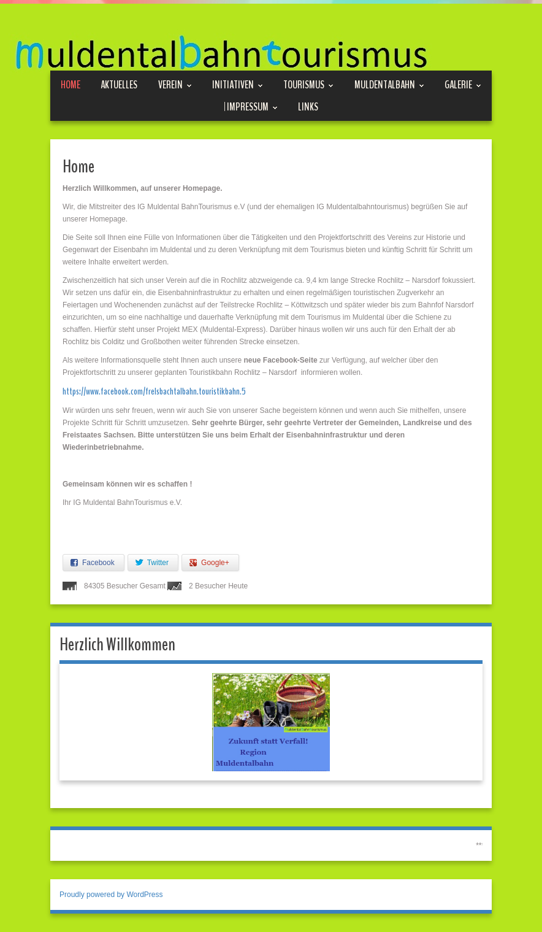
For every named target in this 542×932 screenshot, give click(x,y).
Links (308, 106)
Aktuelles (119, 84)
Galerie (463, 85)
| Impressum (251, 107)
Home (70, 84)
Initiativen (237, 85)
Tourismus (308, 85)
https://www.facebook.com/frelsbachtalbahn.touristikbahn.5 (154, 391)
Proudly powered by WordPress (111, 894)
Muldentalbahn (389, 85)
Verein (175, 85)
